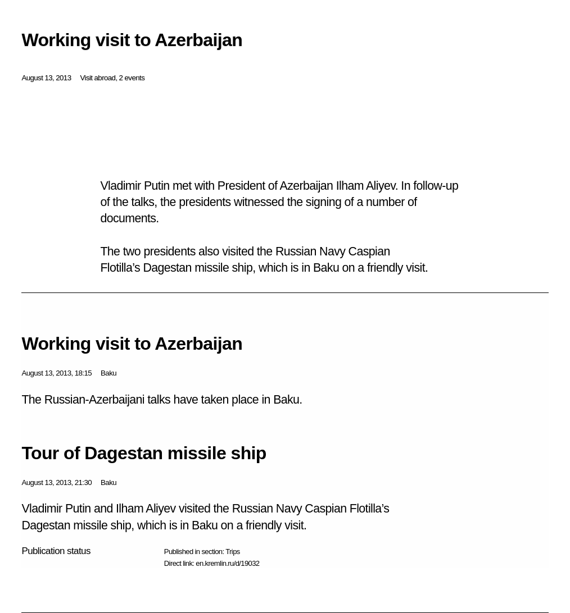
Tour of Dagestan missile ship (143, 453)
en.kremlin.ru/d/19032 (227, 563)
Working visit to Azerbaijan (131, 343)
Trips (232, 551)
